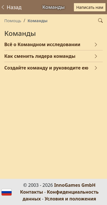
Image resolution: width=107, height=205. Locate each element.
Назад (10, 7)
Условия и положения (70, 199)
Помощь (12, 20)
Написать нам (89, 7)
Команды (37, 20)
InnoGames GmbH (75, 185)
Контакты (31, 192)
